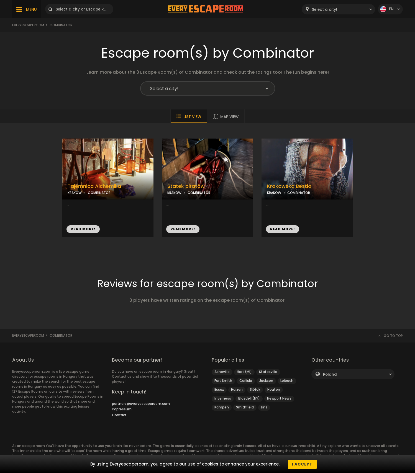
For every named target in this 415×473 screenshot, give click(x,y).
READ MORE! (83, 229)
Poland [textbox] (330, 374)
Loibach (286, 380)
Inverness (222, 398)
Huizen (237, 389)
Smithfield (245, 407)
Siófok (255, 389)
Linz (264, 407)
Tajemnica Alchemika (94, 186)
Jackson (266, 380)
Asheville (222, 371)
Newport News (279, 398)
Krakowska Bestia (289, 186)
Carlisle (245, 380)
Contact (119, 415)
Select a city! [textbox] (324, 9)
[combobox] (338, 9)
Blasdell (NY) (249, 398)
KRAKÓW (75, 192)
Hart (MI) (244, 371)
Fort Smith (223, 380)
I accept (302, 464)
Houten (273, 389)
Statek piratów (186, 186)
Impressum (122, 409)
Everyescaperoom (28, 25)
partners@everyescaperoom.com (141, 403)
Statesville (268, 371)
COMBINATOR (99, 192)
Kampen (221, 407)
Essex (219, 389)
